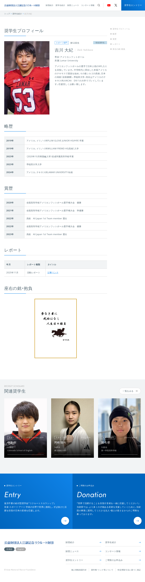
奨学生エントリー (133, 5)
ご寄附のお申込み (123, 560)
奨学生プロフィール (121, 29)
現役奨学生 (100, 42)
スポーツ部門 (61, 42)
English (21, 549)
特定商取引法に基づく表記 (129, 570)
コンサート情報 (88, 5)
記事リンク (53, 272)
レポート (116, 44)
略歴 (114, 34)
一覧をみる (130, 391)
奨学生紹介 (60, 5)
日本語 (9, 549)
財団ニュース (73, 5)
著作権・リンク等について (102, 570)
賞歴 (114, 39)
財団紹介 (50, 5)
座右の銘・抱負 (119, 49)
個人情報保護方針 (79, 570)
